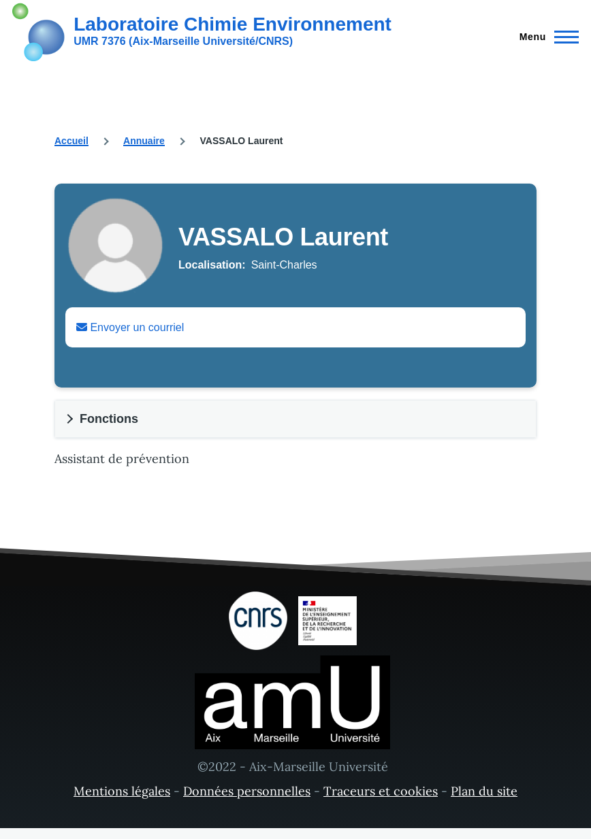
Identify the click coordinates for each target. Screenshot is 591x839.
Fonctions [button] (109, 419)
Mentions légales (122, 791)
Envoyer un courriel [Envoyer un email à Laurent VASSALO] (130, 327)
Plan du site (484, 791)
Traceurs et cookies (380, 791)
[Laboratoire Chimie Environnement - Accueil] (202, 30)
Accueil (71, 140)
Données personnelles (246, 791)
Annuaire (144, 140)
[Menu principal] (545, 36)
